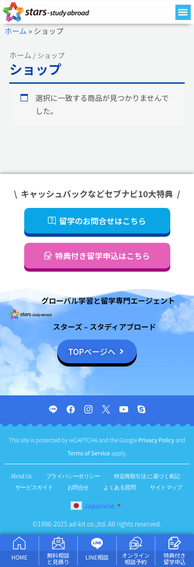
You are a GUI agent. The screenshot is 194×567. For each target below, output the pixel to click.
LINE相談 (97, 557)
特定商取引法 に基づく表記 (147, 476)
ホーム (16, 30)
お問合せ (78, 487)
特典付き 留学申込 (174, 558)
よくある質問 (119, 487)
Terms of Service (89, 453)
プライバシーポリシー (73, 476)
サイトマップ (166, 487)
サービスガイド (34, 487)
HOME (19, 557)
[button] (183, 12)
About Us (21, 476)
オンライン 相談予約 (136, 558)
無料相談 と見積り (58, 558)
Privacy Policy (157, 440)
